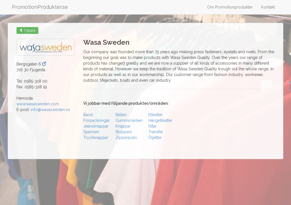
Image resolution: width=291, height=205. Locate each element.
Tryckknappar (95, 137)
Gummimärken (129, 120)
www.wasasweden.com (37, 104)
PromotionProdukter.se (40, 7)
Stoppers (123, 132)
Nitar (152, 126)
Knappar (123, 126)
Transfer (155, 132)
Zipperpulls (126, 137)
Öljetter (155, 137)
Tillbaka (27, 30)
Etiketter (155, 114)
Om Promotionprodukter (230, 7)
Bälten (121, 114)
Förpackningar (96, 120)
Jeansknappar (96, 126)
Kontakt (268, 7)
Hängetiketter (160, 120)
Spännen (91, 132)
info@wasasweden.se (50, 109)
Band (88, 114)
